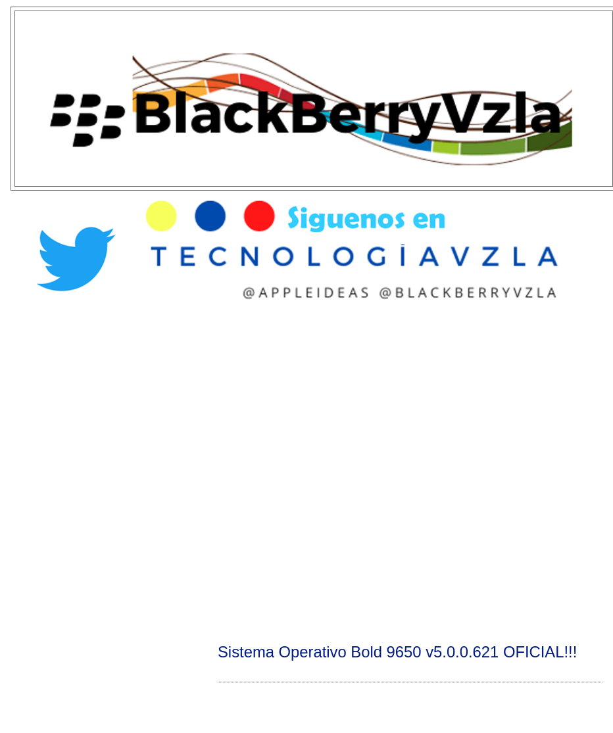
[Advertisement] (152, 471)
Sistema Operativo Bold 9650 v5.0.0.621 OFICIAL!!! (397, 652)
